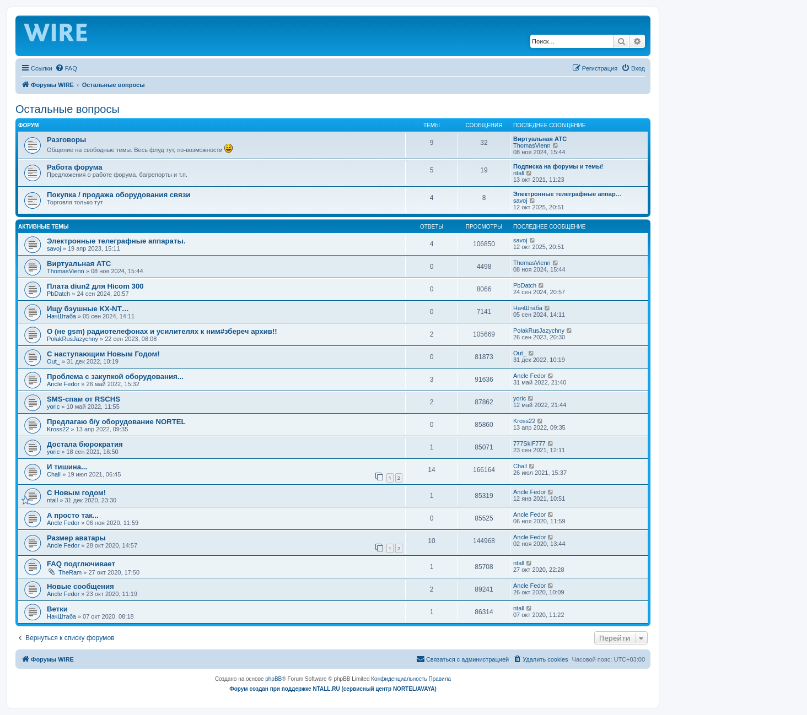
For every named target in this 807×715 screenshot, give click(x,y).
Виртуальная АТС (540, 139)
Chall (54, 474)
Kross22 (58, 429)
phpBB (273, 679)
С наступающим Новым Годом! (103, 354)
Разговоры (66, 140)
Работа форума (75, 167)
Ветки (57, 609)
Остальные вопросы (67, 109)
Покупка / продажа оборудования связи (118, 195)
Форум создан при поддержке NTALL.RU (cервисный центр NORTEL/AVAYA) (333, 689)
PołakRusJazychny (72, 338)
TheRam (70, 572)
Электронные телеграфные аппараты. (116, 241)
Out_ (53, 361)
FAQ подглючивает (81, 564)
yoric (53, 406)
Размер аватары (76, 538)
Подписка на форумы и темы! (558, 166)
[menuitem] (66, 68)
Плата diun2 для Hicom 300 (95, 286)
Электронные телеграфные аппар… (567, 194)
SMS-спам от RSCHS (83, 399)
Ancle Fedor (63, 384)
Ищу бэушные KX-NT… (88, 309)
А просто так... (73, 515)
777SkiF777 (529, 443)
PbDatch (58, 293)
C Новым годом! (76, 493)
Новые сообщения (80, 586)
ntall (518, 173)
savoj (520, 200)
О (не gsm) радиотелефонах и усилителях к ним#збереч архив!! (162, 331)
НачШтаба (61, 316)
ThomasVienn (532, 145)
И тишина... (67, 467)
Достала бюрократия (85, 444)
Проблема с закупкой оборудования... (115, 376)
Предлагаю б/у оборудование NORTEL (116, 422)
